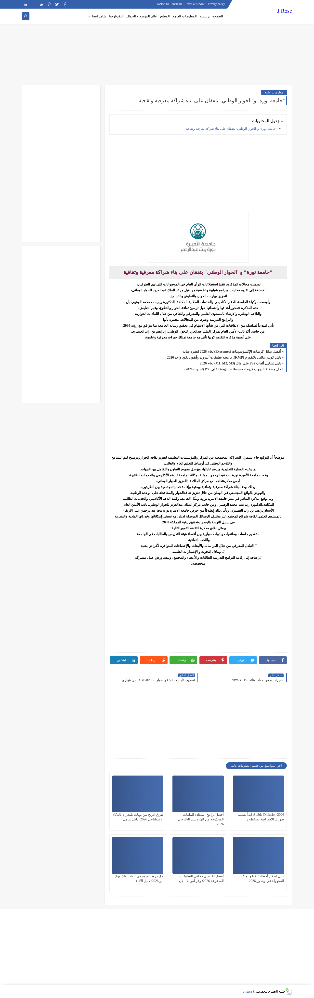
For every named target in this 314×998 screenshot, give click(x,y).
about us (177, 4)
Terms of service (195, 4)
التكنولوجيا (116, 16)
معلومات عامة (273, 92)
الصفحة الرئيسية (211, 16)
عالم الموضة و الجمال (141, 16)
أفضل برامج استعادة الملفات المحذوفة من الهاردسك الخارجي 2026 (201, 819)
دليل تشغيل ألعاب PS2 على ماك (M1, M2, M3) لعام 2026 (240, 363)
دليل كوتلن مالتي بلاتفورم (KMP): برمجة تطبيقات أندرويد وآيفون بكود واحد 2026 (224, 357)
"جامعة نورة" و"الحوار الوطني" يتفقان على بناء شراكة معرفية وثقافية (230, 128)
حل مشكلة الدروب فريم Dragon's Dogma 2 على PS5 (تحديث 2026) (232, 369)
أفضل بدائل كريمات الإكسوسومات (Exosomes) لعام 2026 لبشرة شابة (232, 351)
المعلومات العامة (184, 16)
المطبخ (165, 16)
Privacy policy (216, 4)
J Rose (284, 11)
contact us (163, 4)
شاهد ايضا (99, 16)
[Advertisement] (157, 46)
